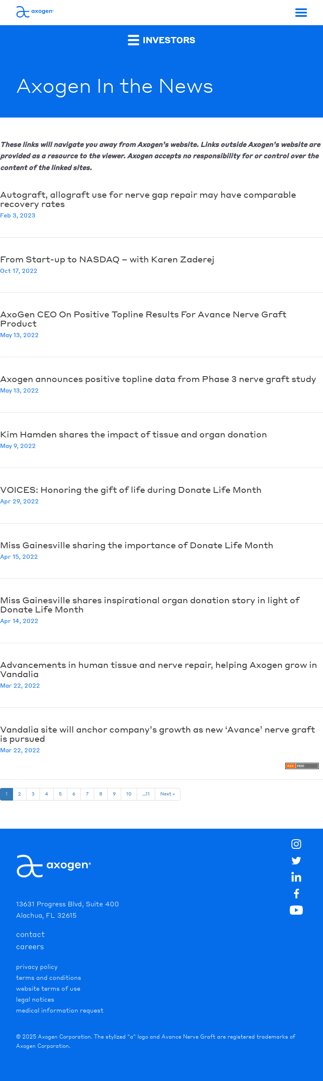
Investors (161, 39)
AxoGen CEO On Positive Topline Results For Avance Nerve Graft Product (143, 319)
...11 (146, 794)
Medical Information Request (59, 1010)
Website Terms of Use (48, 988)
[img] (296, 895)
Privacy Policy (37, 966)
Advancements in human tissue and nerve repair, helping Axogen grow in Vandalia (158, 669)
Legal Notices (35, 999)
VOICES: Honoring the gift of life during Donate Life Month (131, 489)
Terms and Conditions (48, 977)
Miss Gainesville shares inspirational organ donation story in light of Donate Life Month (149, 604)
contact (30, 934)
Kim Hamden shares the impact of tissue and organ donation (133, 434)
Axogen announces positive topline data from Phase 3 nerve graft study (158, 378)
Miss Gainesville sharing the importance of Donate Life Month (136, 544)
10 (129, 794)
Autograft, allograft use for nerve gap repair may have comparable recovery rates (148, 199)
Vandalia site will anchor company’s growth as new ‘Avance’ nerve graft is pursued (157, 734)
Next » (167, 794)
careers (30, 946)
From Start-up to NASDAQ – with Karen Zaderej (107, 259)
